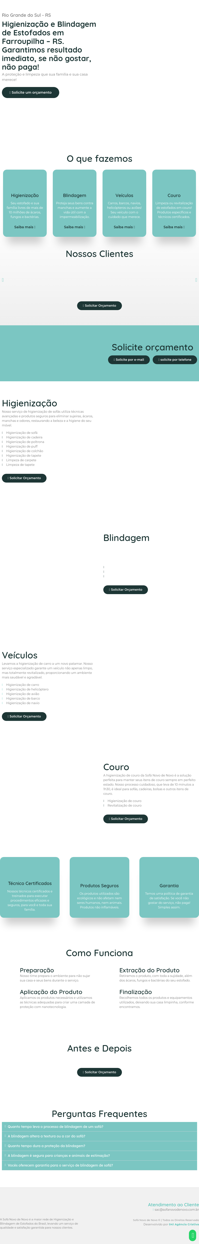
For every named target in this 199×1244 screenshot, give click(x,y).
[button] (3, 279)
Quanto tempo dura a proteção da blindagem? (46, 1146)
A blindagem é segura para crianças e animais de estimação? (59, 1155)
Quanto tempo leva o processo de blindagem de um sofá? (55, 1126)
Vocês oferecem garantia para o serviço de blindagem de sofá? (60, 1165)
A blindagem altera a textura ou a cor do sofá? (46, 1136)
